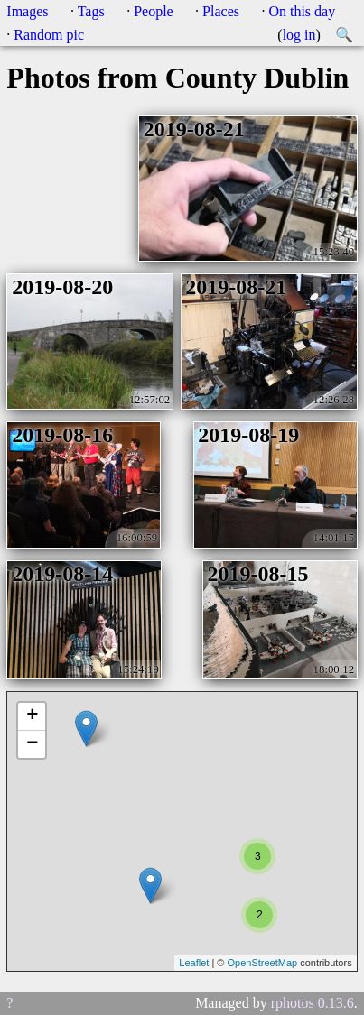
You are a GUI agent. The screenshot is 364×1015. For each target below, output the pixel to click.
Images (27, 11)
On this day (301, 11)
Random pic (49, 34)
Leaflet (194, 962)
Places (220, 11)
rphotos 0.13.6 (312, 1002)
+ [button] (32, 716)
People (153, 11)
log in (299, 34)
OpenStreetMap (262, 962)
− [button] (32, 744)
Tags (91, 11)
